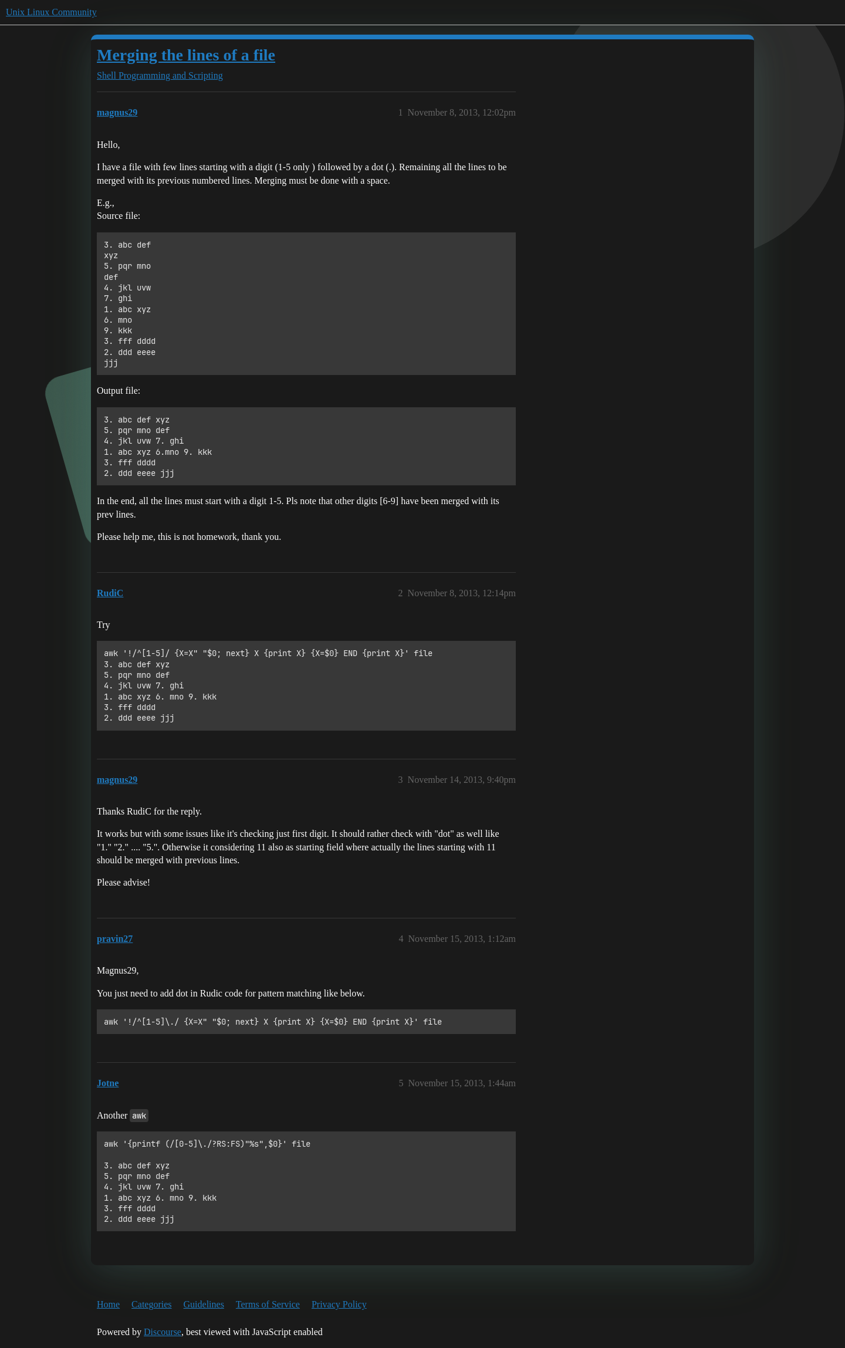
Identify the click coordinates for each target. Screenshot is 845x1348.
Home (108, 1304)
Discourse (162, 1332)
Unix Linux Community (51, 12)
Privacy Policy (339, 1304)
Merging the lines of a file (186, 55)
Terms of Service (268, 1304)
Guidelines (204, 1304)
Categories (151, 1304)
